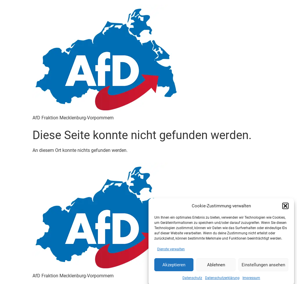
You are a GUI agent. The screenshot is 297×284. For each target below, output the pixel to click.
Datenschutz (192, 280)
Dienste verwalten (171, 251)
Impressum (251, 280)
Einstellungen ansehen (263, 266)
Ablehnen (216, 266)
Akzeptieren (173, 266)
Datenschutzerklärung (222, 280)
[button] (285, 208)
